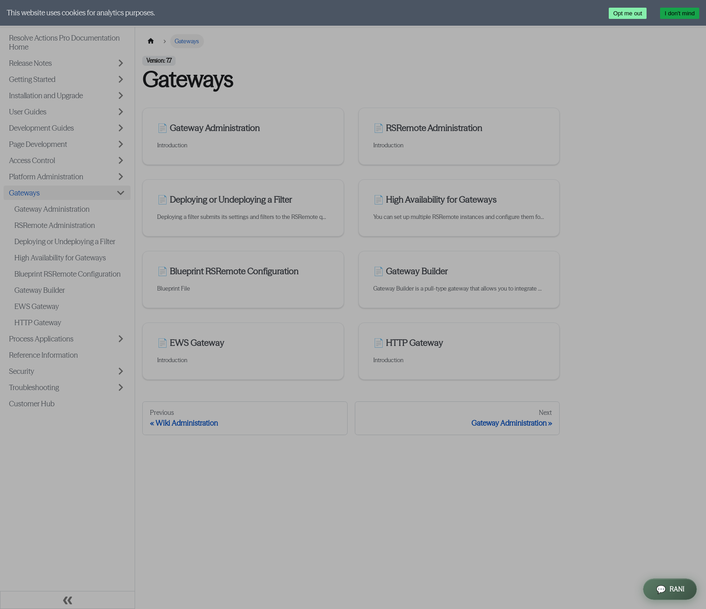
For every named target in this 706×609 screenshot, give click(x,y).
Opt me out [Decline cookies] (627, 13)
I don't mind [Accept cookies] (680, 13)
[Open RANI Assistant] (670, 589)
